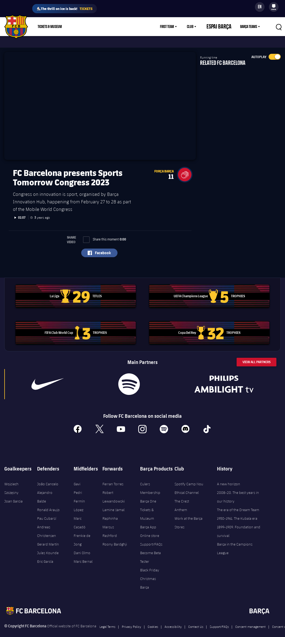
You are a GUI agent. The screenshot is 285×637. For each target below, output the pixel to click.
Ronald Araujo (48, 502)
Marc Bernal (83, 553)
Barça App (148, 519)
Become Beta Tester (150, 549)
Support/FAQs (151, 536)
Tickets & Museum (147, 506)
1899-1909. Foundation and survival (238, 523)
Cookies (153, 619)
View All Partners (256, 354)
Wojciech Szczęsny (11, 480)
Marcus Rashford (109, 523)
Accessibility (173, 619)
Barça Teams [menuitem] (248, 26)
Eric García (45, 553)
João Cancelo (47, 476)
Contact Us (195, 619)
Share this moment (104, 231)
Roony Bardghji (114, 536)
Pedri (78, 485)
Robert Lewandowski (113, 489)
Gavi (77, 476)
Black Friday (149, 562)
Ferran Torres (112, 476)
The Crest (181, 493)
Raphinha (110, 510)
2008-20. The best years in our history (238, 489)
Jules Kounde (48, 545)
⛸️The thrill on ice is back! (64, 8)
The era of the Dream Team (238, 502)
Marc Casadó (80, 514)
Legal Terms (107, 619)
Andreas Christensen (46, 523)
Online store (149, 528)
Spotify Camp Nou (188, 476)
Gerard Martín (48, 536)
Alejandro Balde (44, 489)
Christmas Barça (148, 575)
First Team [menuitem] (176, 26)
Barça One (148, 493)
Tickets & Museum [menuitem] (50, 26)
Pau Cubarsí (46, 510)
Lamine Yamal (113, 502)
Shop (78, 26)
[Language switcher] (260, 7)
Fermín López (79, 497)
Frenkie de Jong (82, 532)
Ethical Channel (186, 485)
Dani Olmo (82, 545)
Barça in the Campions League (234, 540)
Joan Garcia (13, 493)
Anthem (180, 502)
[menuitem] (274, 6)
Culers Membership (150, 480)
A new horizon (228, 476)
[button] (184, 167)
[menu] (274, 7)
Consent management (250, 619)
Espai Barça (223, 26)
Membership (101, 26)
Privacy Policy (131, 619)
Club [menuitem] (199, 26)
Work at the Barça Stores (188, 514)
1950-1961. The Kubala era (237, 510)
